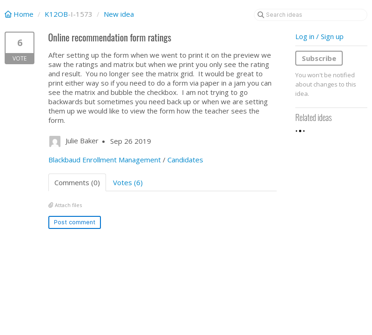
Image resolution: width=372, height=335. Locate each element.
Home (20, 14)
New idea (119, 14)
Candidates (185, 159)
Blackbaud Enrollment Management (104, 159)
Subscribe (319, 58)
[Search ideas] (310, 15)
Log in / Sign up (319, 36)
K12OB (56, 14)
